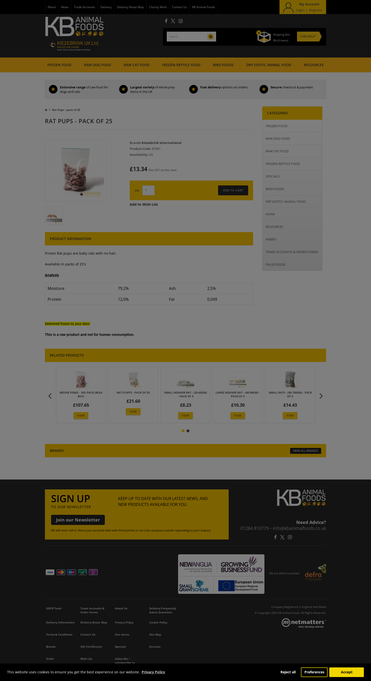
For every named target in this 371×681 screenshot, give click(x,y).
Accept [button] (346, 672)
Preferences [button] (314, 672)
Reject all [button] (288, 672)
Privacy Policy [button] (153, 672)
